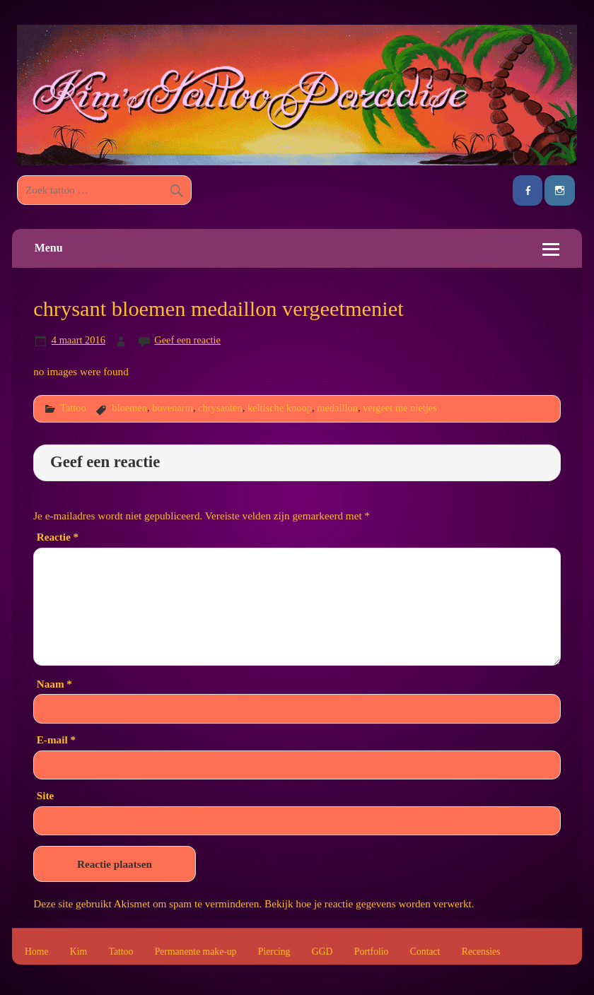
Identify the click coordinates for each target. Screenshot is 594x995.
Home (36, 952)
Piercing (274, 952)
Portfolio (371, 952)
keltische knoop (280, 407)
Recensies (481, 952)
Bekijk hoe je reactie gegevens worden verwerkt (368, 903)
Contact (425, 952)
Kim (78, 952)
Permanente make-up (196, 952)
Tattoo (73, 407)
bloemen (129, 407)
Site (45, 795)
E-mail (56, 739)
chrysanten (220, 407)
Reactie (57, 536)
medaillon (337, 407)
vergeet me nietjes (400, 407)
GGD (322, 952)
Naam (54, 683)
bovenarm (172, 407)
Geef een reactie (187, 340)
